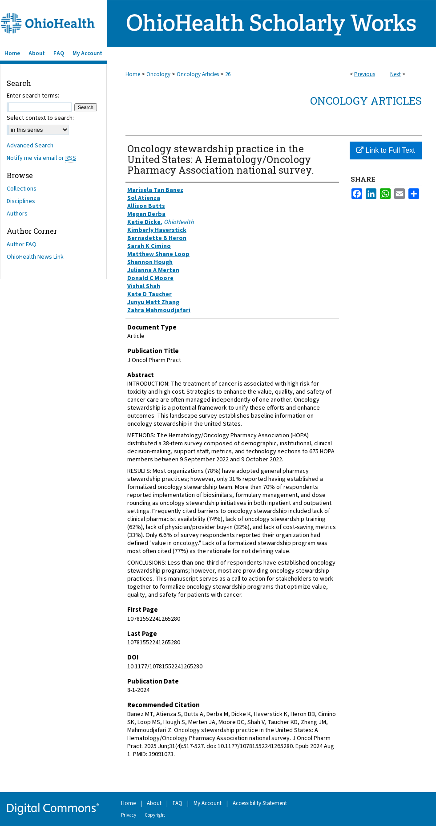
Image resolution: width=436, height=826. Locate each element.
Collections (21, 188)
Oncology (158, 74)
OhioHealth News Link (35, 256)
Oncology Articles (198, 74)
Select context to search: (40, 118)
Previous (364, 74)
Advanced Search (30, 145)
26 (227, 74)
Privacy (128, 815)
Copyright (155, 815)
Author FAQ (21, 244)
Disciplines (21, 201)
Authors (17, 213)
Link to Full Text (385, 150)
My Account (208, 803)
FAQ (177, 803)
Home (132, 74)
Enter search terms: (33, 95)
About (154, 803)
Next (395, 74)
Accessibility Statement (260, 803)
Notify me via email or (41, 158)
